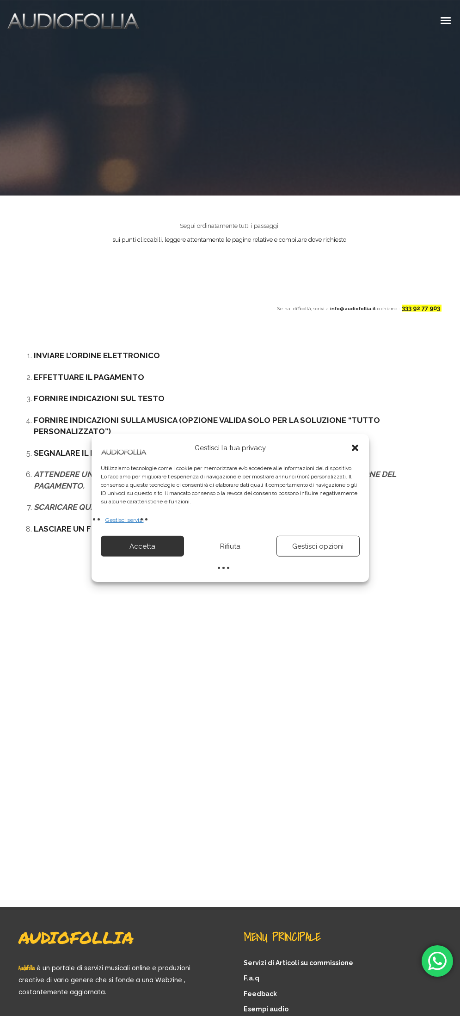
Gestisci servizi (124, 520)
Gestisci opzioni (317, 546)
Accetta (142, 546)
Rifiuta (230, 546)
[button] (355, 448)
